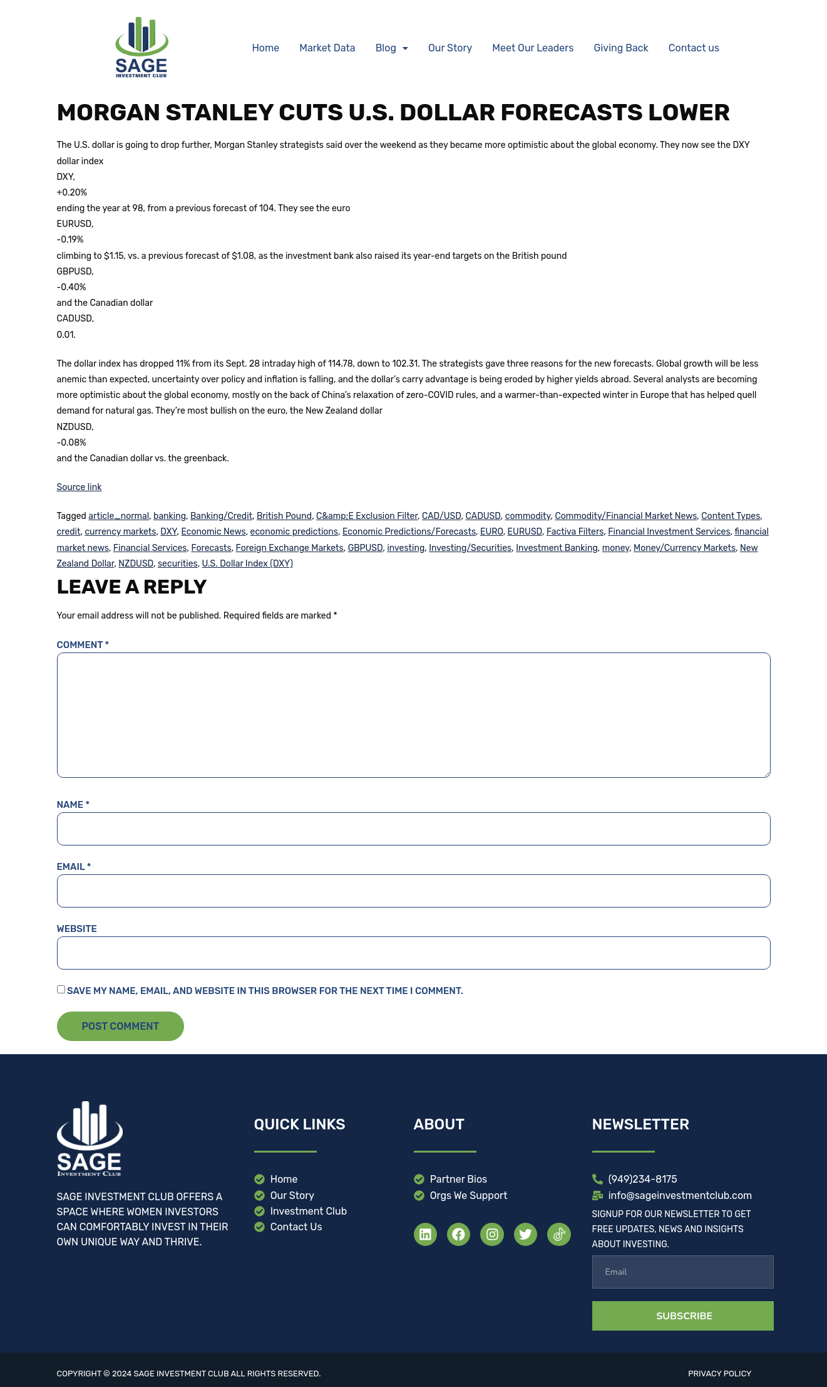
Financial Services (150, 548)
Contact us (694, 48)
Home (265, 48)
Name (73, 804)
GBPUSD (365, 548)
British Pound (284, 516)
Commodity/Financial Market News (626, 516)
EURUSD (525, 531)
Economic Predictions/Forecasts (409, 531)
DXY (168, 531)
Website (77, 928)
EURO (491, 531)
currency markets (120, 531)
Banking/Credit (221, 516)
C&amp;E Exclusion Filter (367, 516)
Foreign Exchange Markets (290, 548)
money (615, 548)
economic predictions (294, 531)
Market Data (327, 48)
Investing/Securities (470, 548)
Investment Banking (557, 548)
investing (405, 548)
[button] (392, 48)
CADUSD (483, 516)
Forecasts (211, 548)
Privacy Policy (719, 1373)
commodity (528, 516)
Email (74, 866)
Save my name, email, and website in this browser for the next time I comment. (265, 991)
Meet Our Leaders (532, 48)
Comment (83, 645)
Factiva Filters (575, 531)
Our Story (450, 48)
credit (69, 531)
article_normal (118, 516)
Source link (79, 487)
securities (178, 563)
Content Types (730, 516)
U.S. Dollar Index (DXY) (247, 563)
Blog (392, 48)
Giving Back (621, 48)
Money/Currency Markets (685, 548)
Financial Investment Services (669, 531)
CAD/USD (441, 516)
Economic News (213, 531)
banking (169, 516)
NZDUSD (135, 563)
